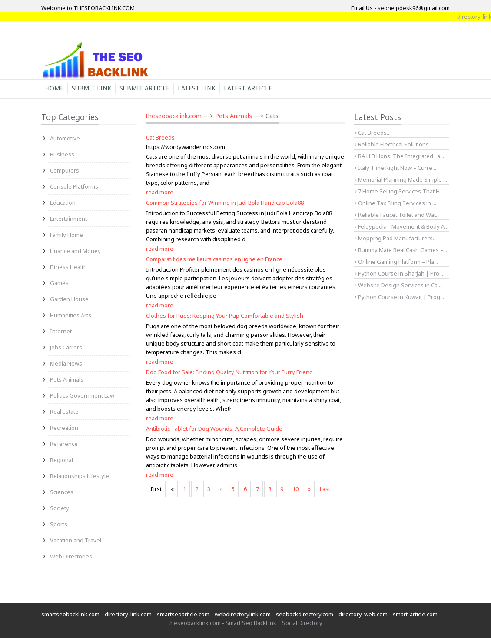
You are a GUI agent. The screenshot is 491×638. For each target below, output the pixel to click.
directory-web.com (363, 614)
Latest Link (197, 88)
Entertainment (68, 219)
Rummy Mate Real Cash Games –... (401, 250)
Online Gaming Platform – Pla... (396, 262)
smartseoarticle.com (183, 614)
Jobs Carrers (66, 347)
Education (63, 202)
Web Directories (71, 556)
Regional (61, 460)
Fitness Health (68, 267)
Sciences (61, 492)
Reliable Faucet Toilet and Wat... (397, 215)
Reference (64, 444)
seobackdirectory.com (304, 614)
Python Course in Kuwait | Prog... (399, 297)
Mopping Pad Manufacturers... (396, 238)
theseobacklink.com (174, 116)
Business (62, 154)
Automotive (65, 138)
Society (59, 508)
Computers (64, 170)
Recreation (64, 428)
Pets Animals (66, 379)
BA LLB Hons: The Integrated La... (399, 156)
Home (54, 88)
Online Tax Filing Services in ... (395, 203)
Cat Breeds (160, 137)
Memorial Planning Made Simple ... (401, 179)
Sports (58, 524)
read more (159, 192)
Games (59, 283)
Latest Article (248, 88)
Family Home (66, 235)
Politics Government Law (82, 395)
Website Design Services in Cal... (399, 285)
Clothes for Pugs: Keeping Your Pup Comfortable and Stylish (224, 315)
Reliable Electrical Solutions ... (394, 144)
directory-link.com (128, 614)
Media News (66, 363)
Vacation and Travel (75, 540)
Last (325, 489)
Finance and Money (75, 251)
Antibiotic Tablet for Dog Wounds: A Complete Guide (214, 428)
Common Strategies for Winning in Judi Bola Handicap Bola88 (225, 202)
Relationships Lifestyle (79, 476)
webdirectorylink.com (243, 614)
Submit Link (91, 88)
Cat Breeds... (373, 132)
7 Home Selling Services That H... (399, 191)
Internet (61, 331)
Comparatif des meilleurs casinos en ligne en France (214, 259)
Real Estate (64, 411)
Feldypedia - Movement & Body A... (401, 226)
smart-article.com (415, 614)
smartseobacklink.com (70, 614)
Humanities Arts (70, 315)
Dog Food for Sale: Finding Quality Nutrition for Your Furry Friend (229, 372)
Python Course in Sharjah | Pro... (399, 273)
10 (295, 489)
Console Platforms (74, 186)
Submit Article (144, 88)
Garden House (69, 299)
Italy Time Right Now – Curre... (395, 168)
